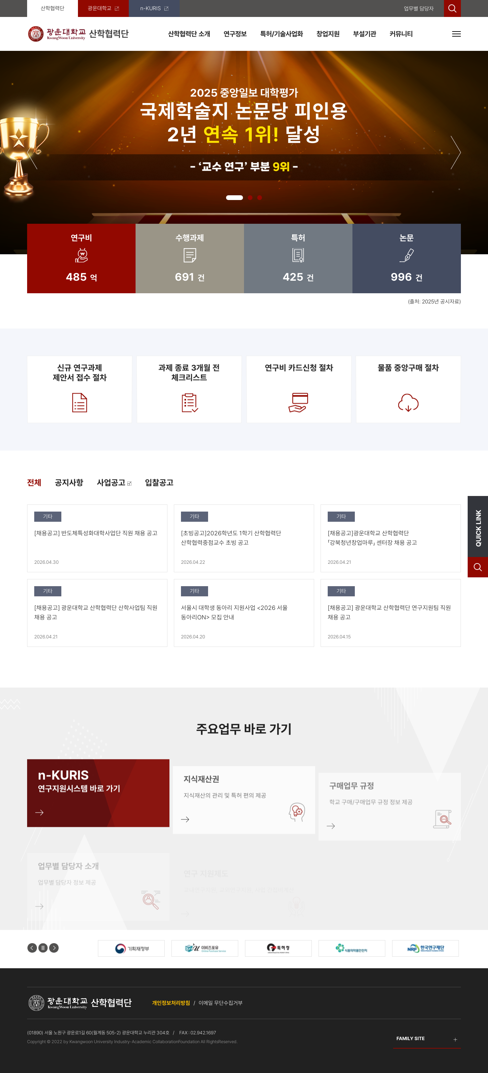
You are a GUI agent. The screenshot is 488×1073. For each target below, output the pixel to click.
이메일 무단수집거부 (221, 1003)
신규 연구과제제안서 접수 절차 (79, 389)
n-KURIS (154, 8)
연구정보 (235, 34)
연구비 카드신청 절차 (299, 389)
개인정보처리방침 (171, 1003)
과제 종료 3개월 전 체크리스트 (189, 389)
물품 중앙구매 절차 (408, 389)
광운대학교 (103, 8)
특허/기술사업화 (281, 34)
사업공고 (114, 483)
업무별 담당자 (419, 8)
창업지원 (328, 34)
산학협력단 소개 (189, 34)
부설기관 (364, 34)
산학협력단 (52, 8)
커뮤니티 (401, 34)
